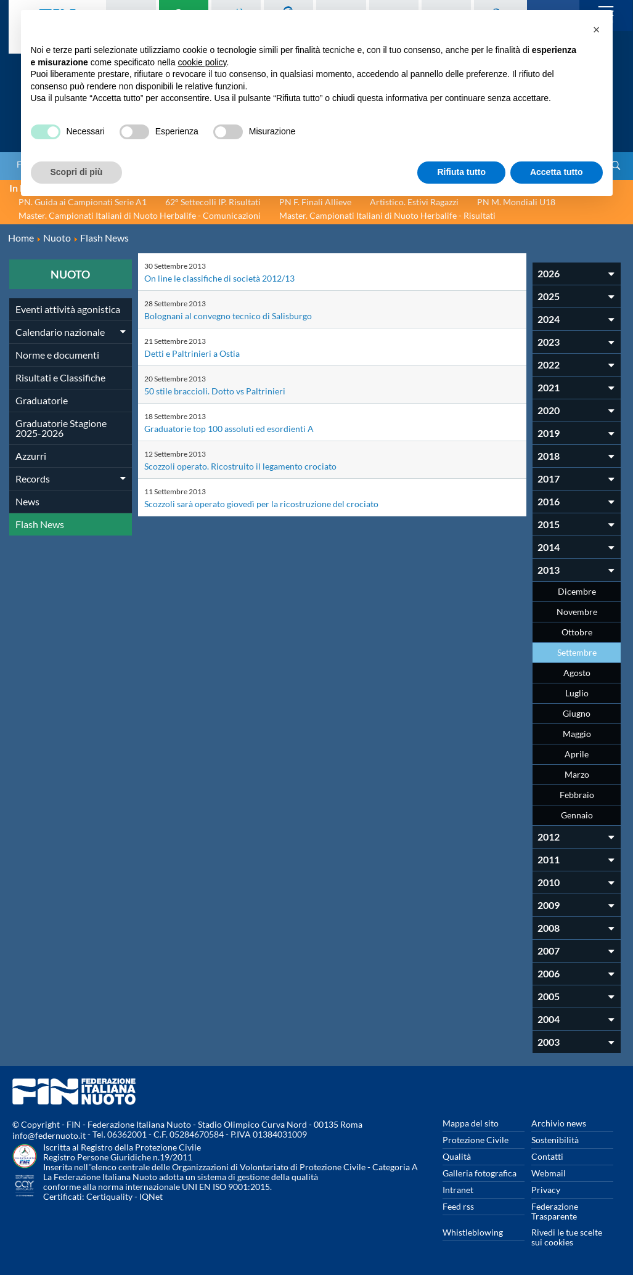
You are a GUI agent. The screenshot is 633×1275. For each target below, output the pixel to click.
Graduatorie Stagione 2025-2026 (61, 428)
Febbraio (577, 794)
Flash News (39, 524)
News (27, 501)
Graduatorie (41, 400)
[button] (596, 29)
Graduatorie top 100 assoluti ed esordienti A (229, 428)
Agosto (576, 672)
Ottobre (577, 632)
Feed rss (458, 1206)
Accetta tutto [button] (556, 172)
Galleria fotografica (480, 1173)
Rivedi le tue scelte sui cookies (566, 1237)
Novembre (577, 611)
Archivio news (558, 1123)
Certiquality (109, 1196)
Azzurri (30, 456)
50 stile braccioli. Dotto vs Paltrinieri (214, 391)
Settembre (577, 652)
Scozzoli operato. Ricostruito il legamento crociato (240, 466)
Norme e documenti (57, 355)
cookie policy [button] (202, 62)
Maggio (577, 733)
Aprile (577, 754)
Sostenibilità (555, 1139)
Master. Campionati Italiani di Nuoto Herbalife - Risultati (387, 215)
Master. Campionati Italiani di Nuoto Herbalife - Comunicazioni (139, 215)
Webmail (548, 1173)
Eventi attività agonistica (67, 309)
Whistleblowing (473, 1232)
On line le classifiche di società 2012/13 (219, 278)
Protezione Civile (475, 1139)
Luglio (577, 693)
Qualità (457, 1156)
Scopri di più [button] (77, 172)
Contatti (547, 1156)
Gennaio (577, 815)
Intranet (458, 1189)
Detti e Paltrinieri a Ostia (192, 353)
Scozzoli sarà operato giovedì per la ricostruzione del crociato (261, 504)
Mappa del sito (471, 1123)
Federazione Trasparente (554, 1211)
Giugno (576, 713)
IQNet (151, 1196)
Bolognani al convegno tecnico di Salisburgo (228, 316)
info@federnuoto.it (49, 1135)
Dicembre (577, 591)
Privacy (545, 1189)
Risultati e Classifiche (60, 377)
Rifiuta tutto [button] (461, 172)
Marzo (577, 774)
